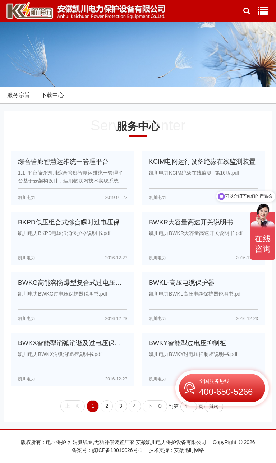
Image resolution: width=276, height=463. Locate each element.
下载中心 (52, 95)
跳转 (213, 406)
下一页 (154, 406)
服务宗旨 (18, 95)
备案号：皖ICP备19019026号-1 (107, 450)
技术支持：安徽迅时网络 (176, 450)
